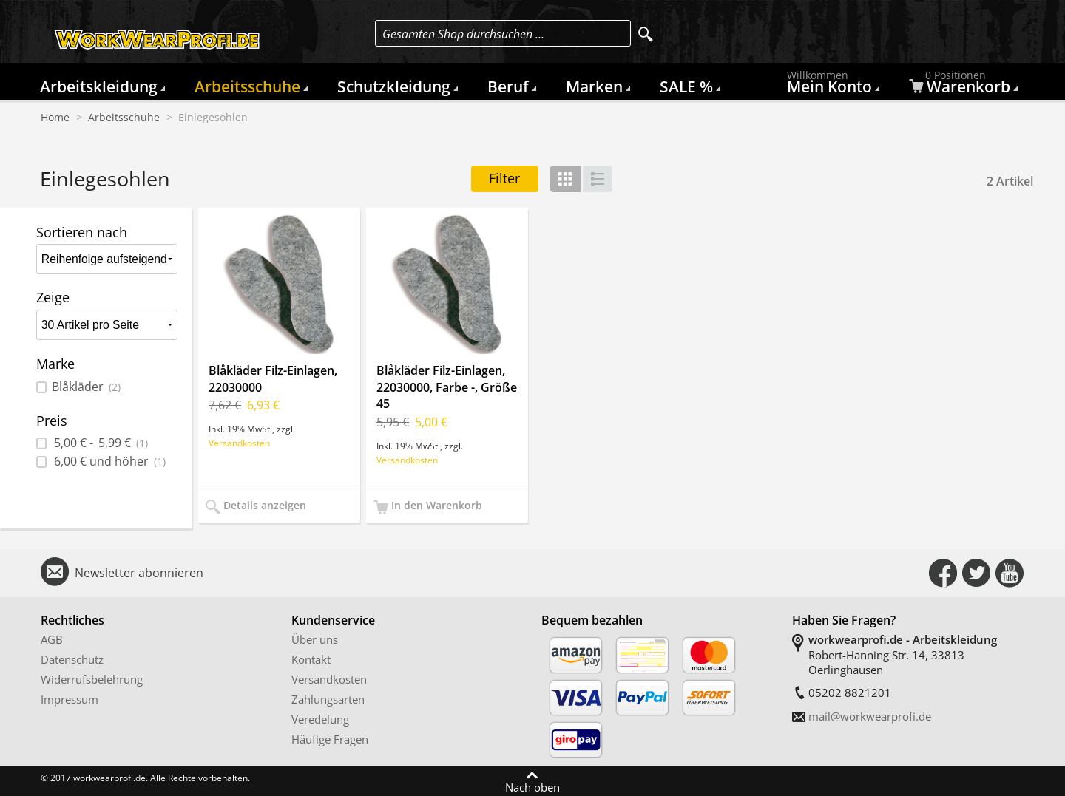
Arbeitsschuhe (247, 86)
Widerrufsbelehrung (92, 679)
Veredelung (320, 719)
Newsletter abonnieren (139, 573)
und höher (109, 462)
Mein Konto (831, 85)
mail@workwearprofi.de (869, 716)
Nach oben (532, 786)
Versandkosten (239, 443)
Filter (504, 178)
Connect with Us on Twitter (976, 573)
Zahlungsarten (328, 699)
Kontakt (311, 659)
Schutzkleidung (393, 86)
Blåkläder (86, 387)
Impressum (69, 699)
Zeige (53, 297)
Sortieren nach (81, 232)
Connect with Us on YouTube (1009, 573)
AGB (52, 639)
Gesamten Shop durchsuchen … (463, 34)
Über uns (314, 639)
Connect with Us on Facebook (943, 573)
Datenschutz (72, 659)
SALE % (686, 86)
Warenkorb (961, 85)
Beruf (508, 86)
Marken (594, 86)
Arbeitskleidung (99, 86)
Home (55, 117)
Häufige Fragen (329, 739)
